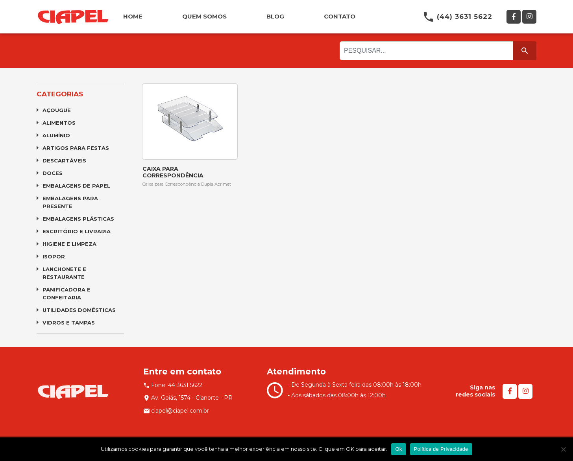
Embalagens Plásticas (78, 219)
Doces (53, 173)
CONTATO (339, 16)
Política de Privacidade (441, 449)
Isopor (54, 256)
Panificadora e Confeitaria (67, 293)
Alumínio (56, 135)
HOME (132, 16)
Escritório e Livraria (77, 231)
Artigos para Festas (76, 148)
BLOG (275, 16)
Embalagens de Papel (76, 186)
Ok (398, 449)
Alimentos (59, 123)
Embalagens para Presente (70, 202)
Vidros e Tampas (69, 322)
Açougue (57, 110)
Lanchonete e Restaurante (64, 273)
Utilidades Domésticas (79, 310)
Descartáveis (64, 160)
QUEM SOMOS (204, 16)
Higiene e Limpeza (69, 244)
